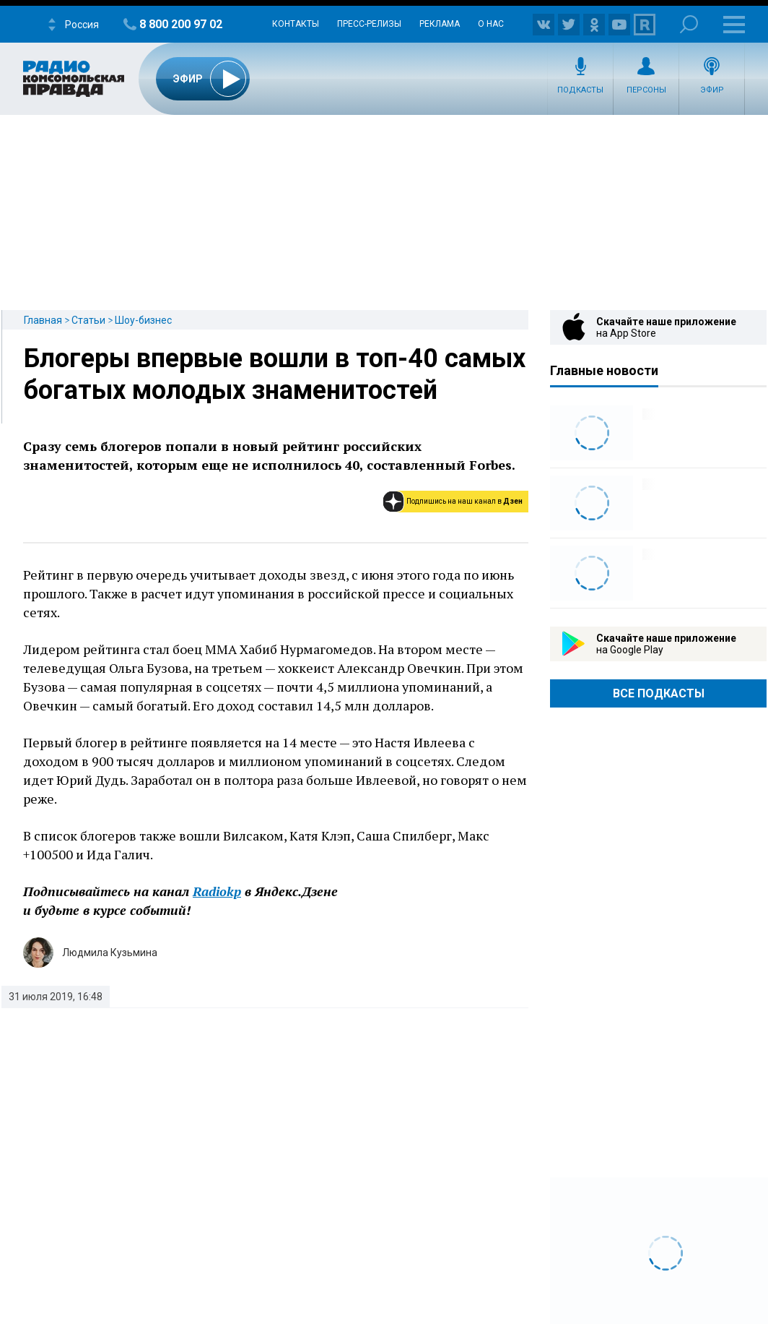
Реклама (439, 24)
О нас (491, 24)
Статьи (88, 320)
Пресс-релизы (369, 24)
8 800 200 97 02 (180, 24)
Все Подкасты (658, 693)
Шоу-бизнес (143, 320)
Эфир (712, 90)
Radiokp (217, 891)
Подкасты (580, 90)
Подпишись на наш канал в (464, 501)
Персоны (646, 90)
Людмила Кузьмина (109, 952)
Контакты (295, 24)
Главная (43, 320)
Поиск (689, 24)
